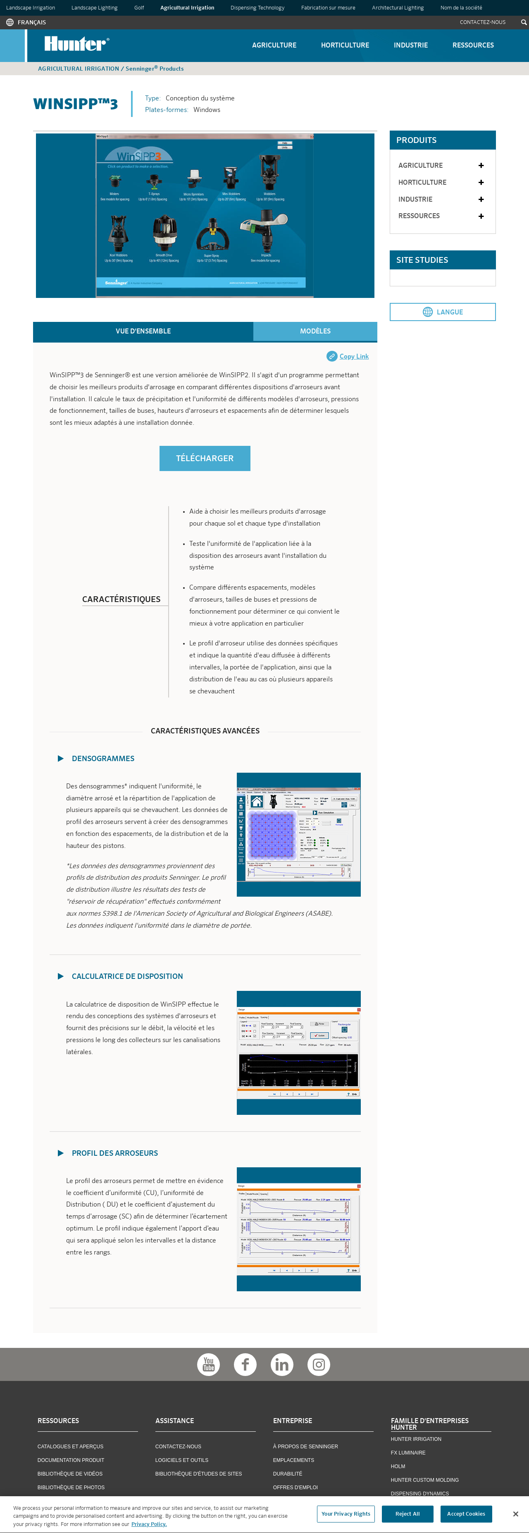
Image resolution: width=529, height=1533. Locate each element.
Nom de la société (461, 8)
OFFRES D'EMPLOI (295, 1487)
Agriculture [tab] (442, 166)
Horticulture (345, 46)
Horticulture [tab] (442, 183)
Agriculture (274, 46)
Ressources (473, 46)
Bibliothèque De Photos (71, 1487)
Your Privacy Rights (346, 1515)
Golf (139, 8)
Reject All (408, 1515)
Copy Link (354, 357)
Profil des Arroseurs (115, 1153)
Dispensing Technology (258, 8)
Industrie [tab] (442, 200)
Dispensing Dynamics (420, 1494)
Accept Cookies (466, 1515)
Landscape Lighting (94, 8)
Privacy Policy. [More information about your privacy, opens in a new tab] (149, 1526)
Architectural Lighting (398, 8)
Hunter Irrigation (416, 1439)
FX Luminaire (408, 1453)
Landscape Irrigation (30, 8)
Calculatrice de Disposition (127, 977)
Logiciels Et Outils (181, 1460)
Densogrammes (103, 759)
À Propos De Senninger (305, 1447)
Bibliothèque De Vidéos (70, 1474)
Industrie (411, 46)
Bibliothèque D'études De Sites (198, 1474)
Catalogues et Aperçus (70, 1447)
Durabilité (288, 1474)
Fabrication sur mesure (328, 8)
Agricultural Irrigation (187, 8)
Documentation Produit (71, 1460)
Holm (398, 1466)
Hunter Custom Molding (425, 1480)
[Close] (516, 1515)
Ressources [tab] (442, 216)
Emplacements (293, 1460)
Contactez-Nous (483, 22)
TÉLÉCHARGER (205, 459)
